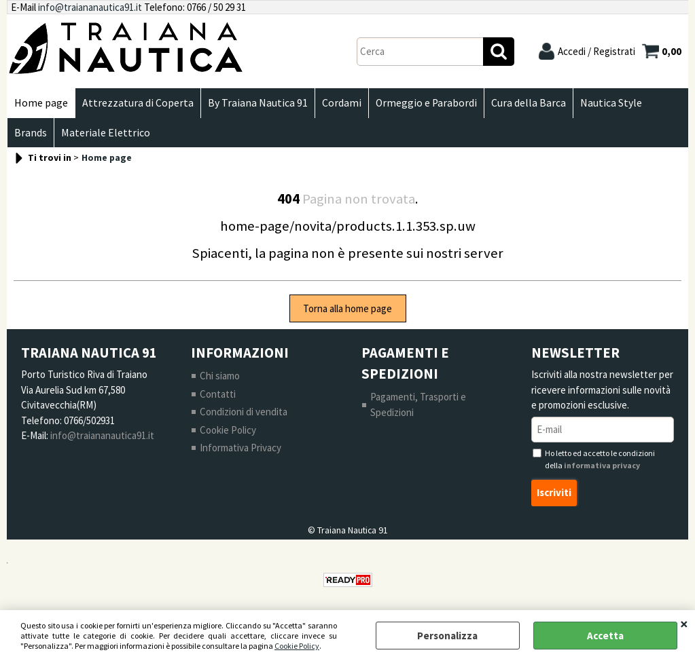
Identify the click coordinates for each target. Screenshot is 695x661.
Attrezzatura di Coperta (138, 102)
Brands (30, 132)
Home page (41, 102)
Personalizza (447, 635)
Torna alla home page (347, 308)
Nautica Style (611, 102)
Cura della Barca (528, 102)
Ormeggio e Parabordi (426, 102)
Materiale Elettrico (105, 132)
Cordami (341, 102)
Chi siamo (220, 375)
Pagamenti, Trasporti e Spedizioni (418, 404)
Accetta (605, 635)
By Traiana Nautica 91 (258, 102)
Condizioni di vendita (243, 411)
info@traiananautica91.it (90, 7)
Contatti (218, 394)
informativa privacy (602, 465)
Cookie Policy (296, 646)
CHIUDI (684, 623)
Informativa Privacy (240, 447)
